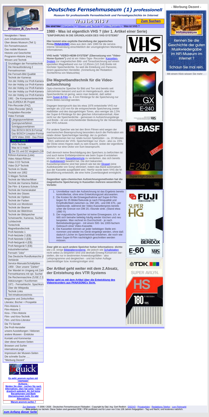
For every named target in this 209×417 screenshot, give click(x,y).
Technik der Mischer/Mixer (22, 179)
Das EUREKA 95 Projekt (21, 102)
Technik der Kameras (19, 77)
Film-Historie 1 (12, 306)
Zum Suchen (151, 21)
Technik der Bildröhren (20, 211)
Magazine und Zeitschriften (19, 298)
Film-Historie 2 (12, 309)
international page (14, 349)
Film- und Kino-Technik (17, 316)
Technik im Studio (17, 169)
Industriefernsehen (18, 249)
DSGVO (132, 407)
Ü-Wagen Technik (17, 176)
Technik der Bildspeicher (21, 214)
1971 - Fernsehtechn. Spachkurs (26, 284)
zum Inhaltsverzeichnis (17, 39)
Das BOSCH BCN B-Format (27, 130)
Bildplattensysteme (75, 249)
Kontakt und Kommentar (18, 338)
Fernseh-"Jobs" (16, 253)
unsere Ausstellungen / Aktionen (22, 331)
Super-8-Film (60, 97)
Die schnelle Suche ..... (17, 356)
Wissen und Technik (16, 60)
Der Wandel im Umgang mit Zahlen (27, 270)
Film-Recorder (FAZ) (19, 105)
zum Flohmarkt (179, 407)
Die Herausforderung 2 (20, 67)
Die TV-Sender (13, 324)
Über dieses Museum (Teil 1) (20, 42)
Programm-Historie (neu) (18, 56)
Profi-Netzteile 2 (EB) (19, 235)
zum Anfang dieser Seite (20, 412)
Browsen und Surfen (16, 345)
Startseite (68, 26)
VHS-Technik (19, 144)
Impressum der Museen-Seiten (21, 353)
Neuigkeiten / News (15, 35)
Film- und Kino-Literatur (17, 320)
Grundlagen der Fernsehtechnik (25, 63)
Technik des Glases (18, 193)
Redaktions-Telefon (161, 407)
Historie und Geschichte (18, 53)
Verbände (13, 259)
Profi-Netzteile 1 (17, 232)
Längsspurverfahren (23, 119)
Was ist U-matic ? (21, 147)
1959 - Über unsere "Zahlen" (23, 266)
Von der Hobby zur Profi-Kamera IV (27, 95)
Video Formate (16, 116)
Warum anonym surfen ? (23, 402)
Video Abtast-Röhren (19, 158)
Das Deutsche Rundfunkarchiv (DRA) (27, 256)
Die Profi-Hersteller (15, 327)
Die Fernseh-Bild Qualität (22, 74)
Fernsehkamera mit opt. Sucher (25, 273)
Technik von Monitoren (20, 204)
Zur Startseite (29, 407)
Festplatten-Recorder (19, 112)
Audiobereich (57, 161)
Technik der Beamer (19, 207)
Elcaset (105, 164)
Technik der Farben (18, 200)
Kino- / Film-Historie (15, 313)
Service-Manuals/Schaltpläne (24, 263)
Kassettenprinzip (75, 158)
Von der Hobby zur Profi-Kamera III (27, 91)
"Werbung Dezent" (15, 360)
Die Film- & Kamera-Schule (23, 186)
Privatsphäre (144, 407)
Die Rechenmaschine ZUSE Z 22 (26, 277)
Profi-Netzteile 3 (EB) (19, 239)
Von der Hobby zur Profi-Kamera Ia (27, 84)
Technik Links (15, 291)
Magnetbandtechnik (19, 228)
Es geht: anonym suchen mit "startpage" (23, 379)
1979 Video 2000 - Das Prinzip (28, 137)
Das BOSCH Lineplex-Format (28, 133)
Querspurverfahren (22, 123)
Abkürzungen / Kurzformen (22, 280)
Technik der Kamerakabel (22, 190)
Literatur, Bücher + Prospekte (21, 302)
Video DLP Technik (18, 165)
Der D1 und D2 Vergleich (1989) (29, 151)
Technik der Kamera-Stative (23, 183)
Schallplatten (111, 249)
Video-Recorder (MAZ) (20, 109)
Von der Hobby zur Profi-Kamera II (27, 88)
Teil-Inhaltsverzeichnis (20, 294)
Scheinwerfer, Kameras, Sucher (25, 218)
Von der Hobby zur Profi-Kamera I (26, 81)
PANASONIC (62, 44)
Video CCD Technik (18, 162)
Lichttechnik (14, 221)
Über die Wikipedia (18, 287)
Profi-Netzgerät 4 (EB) (20, 242)
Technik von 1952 (17, 172)
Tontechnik (14, 225)
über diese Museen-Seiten (19, 341)
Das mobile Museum (16, 49)
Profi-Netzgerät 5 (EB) (20, 246)
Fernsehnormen (17, 70)
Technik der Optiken (19, 197)
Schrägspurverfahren (23, 126)
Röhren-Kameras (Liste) (21, 155)
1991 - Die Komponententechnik (25, 98)
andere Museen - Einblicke (19, 334)
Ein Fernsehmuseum (16, 46)
